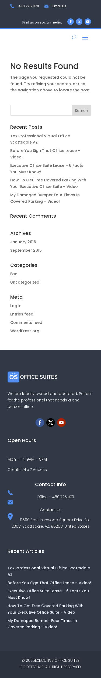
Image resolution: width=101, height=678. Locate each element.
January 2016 (23, 242)
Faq (14, 274)
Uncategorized (24, 282)
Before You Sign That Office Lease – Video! (49, 583)
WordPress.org (24, 331)
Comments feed (26, 322)
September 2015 (26, 250)
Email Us (59, 6)
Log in (16, 305)
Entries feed (21, 314)
